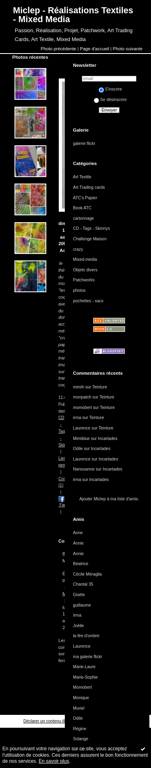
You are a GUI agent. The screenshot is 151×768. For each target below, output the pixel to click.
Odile (78, 448)
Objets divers (85, 270)
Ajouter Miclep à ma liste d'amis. (109, 499)
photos (79, 290)
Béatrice (80, 564)
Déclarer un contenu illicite (47, 721)
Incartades (108, 438)
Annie (78, 543)
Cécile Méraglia (87, 574)
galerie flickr (84, 143)
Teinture (99, 387)
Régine (79, 729)
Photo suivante (128, 48)
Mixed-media (85, 259)
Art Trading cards (89, 187)
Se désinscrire (110, 99)
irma (77, 417)
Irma (77, 615)
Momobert (82, 687)
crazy (78, 249)
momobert (82, 407)
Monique (81, 698)
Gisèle (79, 595)
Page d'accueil (94, 48)
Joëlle (78, 625)
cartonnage (83, 218)
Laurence (81, 428)
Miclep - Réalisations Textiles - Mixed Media (73, 14)
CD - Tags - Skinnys (91, 228)
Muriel (78, 708)
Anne (78, 533)
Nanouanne (84, 469)
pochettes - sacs (88, 301)
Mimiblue (81, 438)
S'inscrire (110, 89)
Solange (80, 739)
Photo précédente (58, 48)
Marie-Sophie (85, 677)
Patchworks (84, 280)
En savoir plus (54, 761)
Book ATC (82, 208)
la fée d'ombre (86, 636)
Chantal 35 (83, 584)
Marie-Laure (84, 667)
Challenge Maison (89, 239)
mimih (78, 387)
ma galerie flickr (87, 656)
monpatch (82, 397)
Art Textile (82, 177)
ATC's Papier (85, 198)
